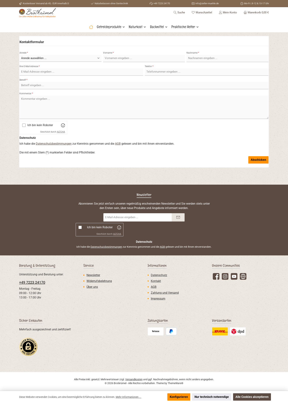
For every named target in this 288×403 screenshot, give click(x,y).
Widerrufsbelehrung (99, 281)
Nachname (192, 62)
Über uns (92, 287)
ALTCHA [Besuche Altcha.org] (61, 141)
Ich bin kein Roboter (40, 135)
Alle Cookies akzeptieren (252, 397)
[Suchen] (179, 17)
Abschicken (258, 169)
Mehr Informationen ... (128, 396)
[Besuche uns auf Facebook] (216, 276)
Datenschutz (159, 275)
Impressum (158, 298)
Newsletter (93, 275)
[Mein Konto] (227, 17)
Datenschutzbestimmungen (54, 153)
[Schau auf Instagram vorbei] (225, 276)
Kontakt (156, 281)
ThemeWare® (175, 383)
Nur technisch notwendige (212, 397)
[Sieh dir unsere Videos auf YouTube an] (234, 276)
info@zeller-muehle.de (207, 3)
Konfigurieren (179, 397)
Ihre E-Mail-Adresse (29, 76)
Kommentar (26, 103)
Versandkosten (134, 379)
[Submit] (178, 217)
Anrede (23, 62)
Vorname (108, 62)
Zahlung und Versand (165, 292)
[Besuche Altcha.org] (63, 135)
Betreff (23, 89)
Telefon (149, 76)
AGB (118, 153)
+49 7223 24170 (32, 282)
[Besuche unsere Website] (243, 276)
